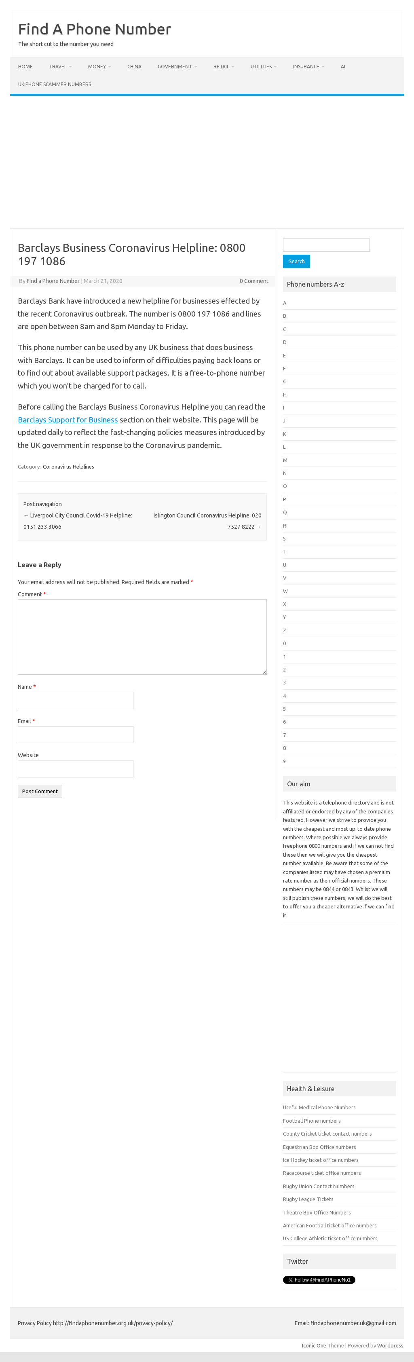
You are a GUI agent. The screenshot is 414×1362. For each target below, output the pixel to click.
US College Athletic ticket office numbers (330, 1238)
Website (28, 755)
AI (343, 66)
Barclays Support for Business (68, 420)
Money (97, 66)
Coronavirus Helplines (68, 466)
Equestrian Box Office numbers (319, 1147)
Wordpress (390, 1345)
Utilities (261, 66)
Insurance (306, 66)
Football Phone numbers (312, 1120)
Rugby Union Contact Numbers (319, 1186)
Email (26, 721)
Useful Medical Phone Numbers (319, 1107)
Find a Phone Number (53, 281)
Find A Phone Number (94, 28)
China (134, 66)
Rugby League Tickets (308, 1199)
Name (27, 687)
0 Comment (254, 281)
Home (25, 66)
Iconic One (314, 1345)
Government (175, 66)
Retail (221, 66)
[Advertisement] (207, 162)
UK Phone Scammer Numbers (54, 84)
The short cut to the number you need (66, 44)
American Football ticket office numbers (330, 1225)
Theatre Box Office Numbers (317, 1212)
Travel (58, 66)
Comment (32, 594)
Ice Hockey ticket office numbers (321, 1160)
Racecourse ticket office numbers (322, 1173)
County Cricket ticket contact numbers (327, 1133)
